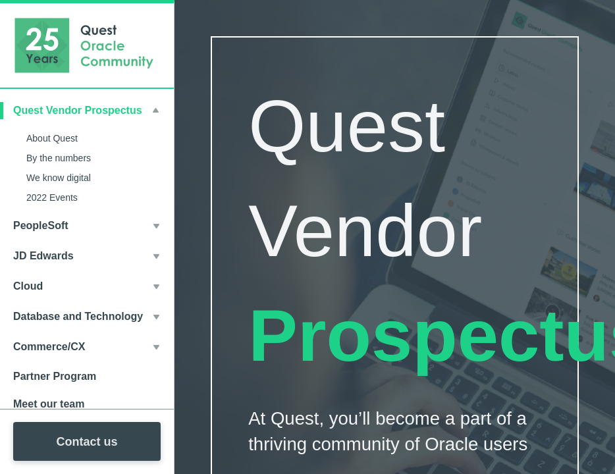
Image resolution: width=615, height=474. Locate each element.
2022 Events (52, 197)
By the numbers (58, 158)
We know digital (58, 177)
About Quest (52, 138)
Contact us (86, 441)
